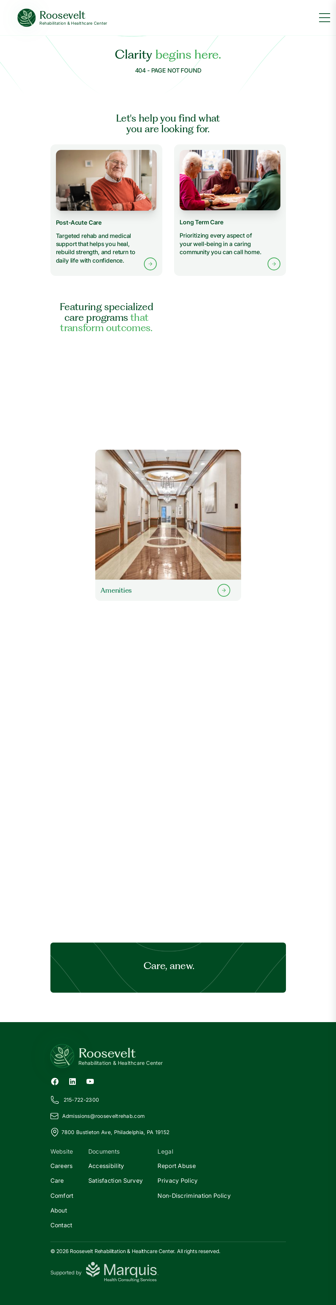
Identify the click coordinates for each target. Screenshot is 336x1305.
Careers (61, 1165)
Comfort (62, 1195)
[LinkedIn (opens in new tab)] (72, 1080)
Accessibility (106, 1165)
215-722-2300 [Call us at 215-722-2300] (74, 1099)
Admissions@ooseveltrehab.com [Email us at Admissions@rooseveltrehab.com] (97, 1116)
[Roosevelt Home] (62, 18)
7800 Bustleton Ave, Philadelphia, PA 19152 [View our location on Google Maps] (110, 1132)
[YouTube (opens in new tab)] (90, 1080)
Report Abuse (177, 1165)
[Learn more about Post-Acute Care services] (106, 210)
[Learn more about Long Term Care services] (230, 210)
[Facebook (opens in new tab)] (54, 1080)
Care (57, 1180)
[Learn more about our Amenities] (167, 525)
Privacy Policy (178, 1180)
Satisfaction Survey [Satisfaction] (115, 1180)
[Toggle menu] (324, 17)
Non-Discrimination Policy (194, 1195)
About (58, 1210)
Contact (61, 1225)
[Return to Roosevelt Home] (168, 1056)
